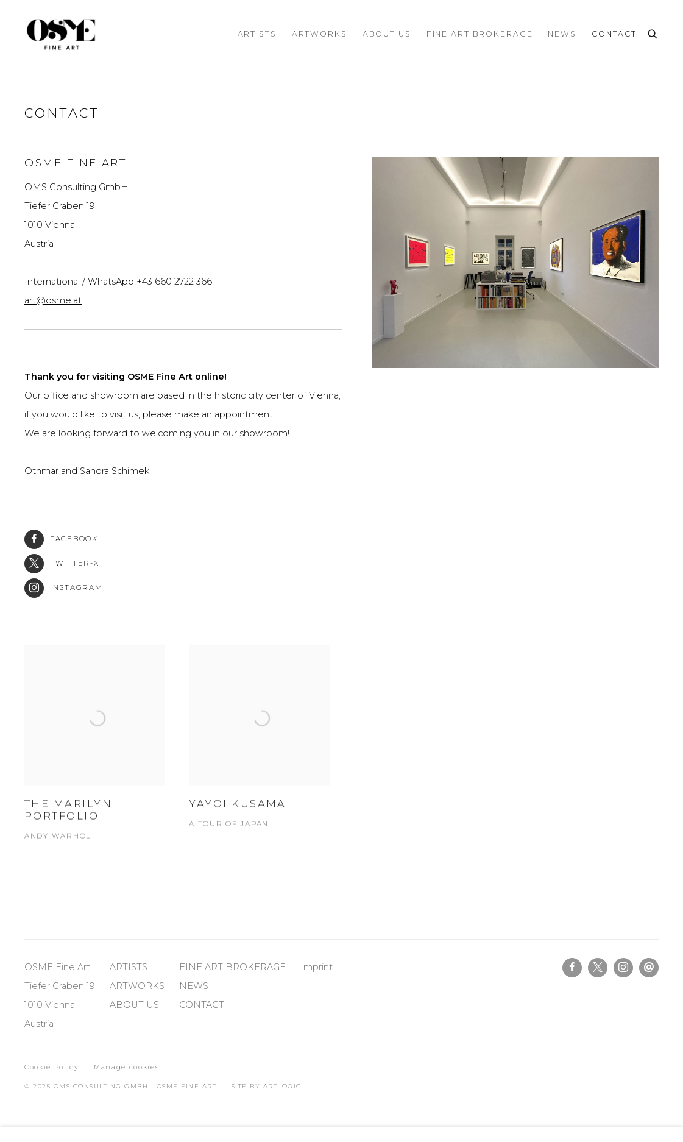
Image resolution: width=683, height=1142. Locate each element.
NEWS (195, 986)
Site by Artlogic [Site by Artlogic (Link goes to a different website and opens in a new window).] (267, 1086)
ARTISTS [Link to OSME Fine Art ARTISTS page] (257, 33)
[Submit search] (653, 32)
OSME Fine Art (60, 34)
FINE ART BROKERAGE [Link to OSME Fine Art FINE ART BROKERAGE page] (479, 33)
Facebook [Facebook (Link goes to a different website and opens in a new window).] (61, 539)
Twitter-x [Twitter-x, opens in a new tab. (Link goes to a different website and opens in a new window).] (597, 967)
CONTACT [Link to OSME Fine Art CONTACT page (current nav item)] (614, 33)
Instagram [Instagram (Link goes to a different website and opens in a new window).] (63, 587)
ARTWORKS (137, 986)
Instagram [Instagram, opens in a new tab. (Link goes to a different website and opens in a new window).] (623, 967)
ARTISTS (128, 967)
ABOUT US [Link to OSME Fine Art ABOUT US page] (387, 33)
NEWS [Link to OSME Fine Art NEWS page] (562, 33)
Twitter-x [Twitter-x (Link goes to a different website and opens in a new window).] (61, 563)
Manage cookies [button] (126, 1067)
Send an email (649, 967)
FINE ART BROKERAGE (232, 967)
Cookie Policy (51, 1067)
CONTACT (201, 1004)
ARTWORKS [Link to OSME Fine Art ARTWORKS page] (319, 33)
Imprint (316, 967)
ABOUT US (134, 1004)
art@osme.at (53, 300)
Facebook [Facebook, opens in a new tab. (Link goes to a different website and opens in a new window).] (572, 967)
